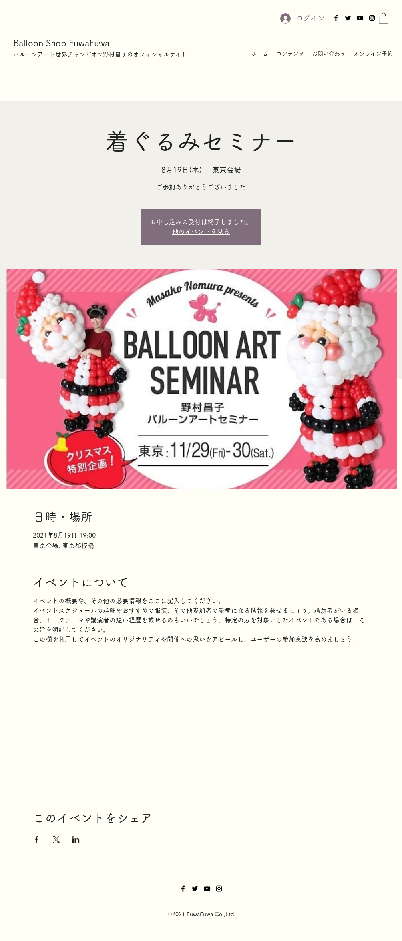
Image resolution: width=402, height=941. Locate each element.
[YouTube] (360, 18)
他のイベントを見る (201, 231)
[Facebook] (336, 18)
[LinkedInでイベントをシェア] (76, 839)
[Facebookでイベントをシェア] (36, 839)
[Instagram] (372, 18)
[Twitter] (348, 18)
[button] (383, 18)
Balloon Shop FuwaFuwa (61, 43)
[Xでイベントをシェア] (56, 839)
